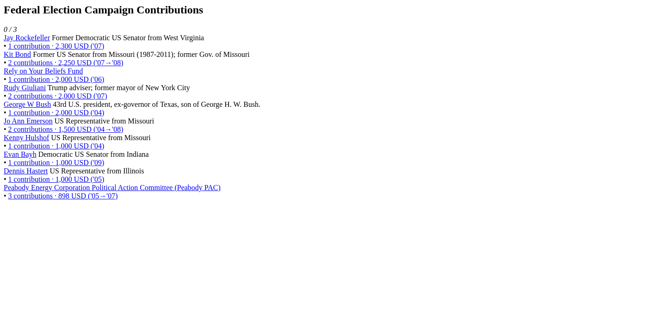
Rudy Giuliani (25, 88)
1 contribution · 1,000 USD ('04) (56, 146)
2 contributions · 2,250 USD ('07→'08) (65, 63)
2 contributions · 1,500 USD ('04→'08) (65, 129)
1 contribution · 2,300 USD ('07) (56, 46)
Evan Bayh (20, 154)
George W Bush (27, 104)
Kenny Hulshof (26, 138)
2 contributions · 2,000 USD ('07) (57, 96)
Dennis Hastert (26, 171)
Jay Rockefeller (27, 38)
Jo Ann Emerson (28, 121)
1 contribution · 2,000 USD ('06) (56, 79)
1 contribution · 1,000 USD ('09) (56, 162)
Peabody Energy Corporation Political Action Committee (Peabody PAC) (112, 187)
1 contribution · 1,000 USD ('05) (56, 179)
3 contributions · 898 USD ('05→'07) (63, 196)
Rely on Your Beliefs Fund (43, 71)
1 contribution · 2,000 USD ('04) (56, 113)
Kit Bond (17, 54)
